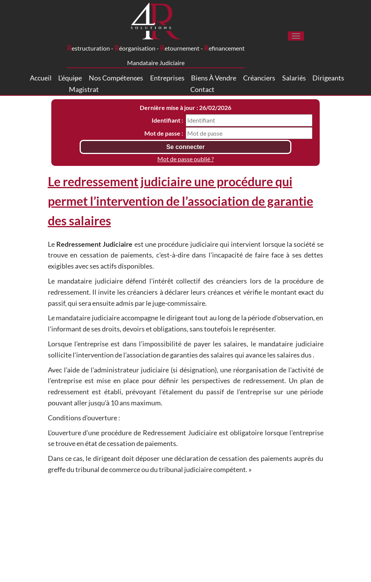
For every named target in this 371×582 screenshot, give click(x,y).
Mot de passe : (163, 133)
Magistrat (84, 89)
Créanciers (259, 78)
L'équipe (70, 78)
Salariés (294, 78)
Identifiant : (167, 120)
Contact (202, 89)
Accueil (41, 78)
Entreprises (167, 78)
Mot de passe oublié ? (185, 158)
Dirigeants (328, 78)
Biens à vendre (213, 78)
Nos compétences (116, 78)
